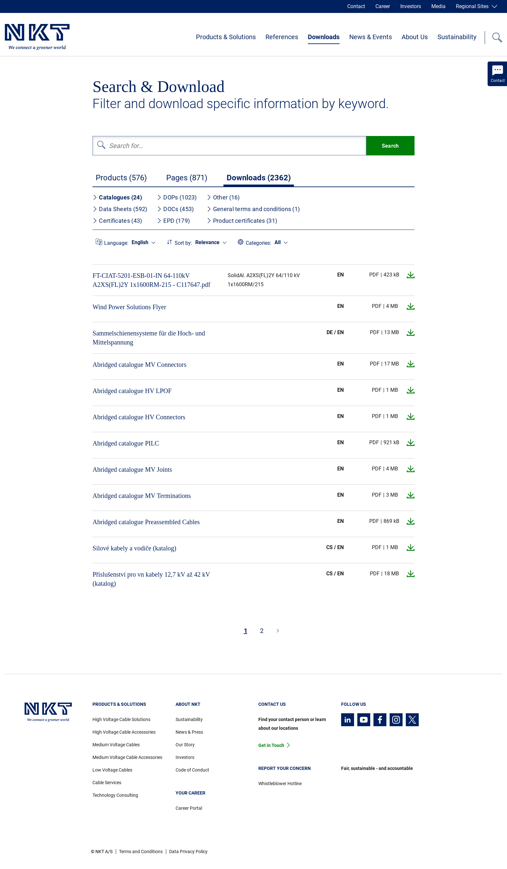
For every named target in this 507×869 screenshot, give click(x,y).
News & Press (189, 732)
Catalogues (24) (117, 197)
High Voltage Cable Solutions (121, 719)
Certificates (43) (117, 220)
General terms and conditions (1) (253, 209)
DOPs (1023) (177, 197)
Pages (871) (186, 177)
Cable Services (106, 782)
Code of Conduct (192, 770)
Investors (410, 6)
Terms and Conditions (141, 851)
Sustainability (456, 37)
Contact (356, 6)
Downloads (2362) (259, 177)
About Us (415, 37)
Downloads (324, 37)
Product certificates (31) (242, 220)
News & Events (370, 37)
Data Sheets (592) (119, 209)
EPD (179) (173, 220)
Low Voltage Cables (112, 770)
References (281, 37)
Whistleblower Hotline (280, 783)
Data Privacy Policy (188, 851)
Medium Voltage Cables (116, 744)
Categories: (258, 243)
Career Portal (189, 808)
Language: (116, 243)
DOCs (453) (175, 209)
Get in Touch (271, 745)
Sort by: (183, 243)
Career (382, 6)
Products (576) (121, 177)
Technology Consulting (115, 795)
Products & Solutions (226, 37)
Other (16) (223, 197)
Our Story (185, 744)
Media (438, 6)
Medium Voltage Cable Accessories (127, 757)
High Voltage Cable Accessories (124, 732)
